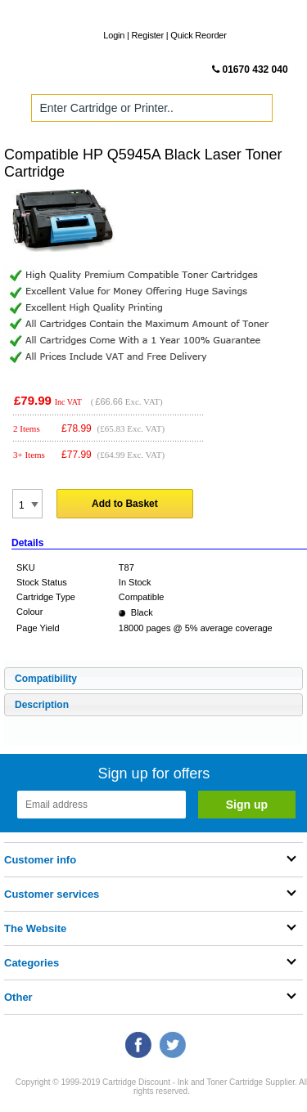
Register (148, 35)
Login (113, 35)
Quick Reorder (198, 35)
